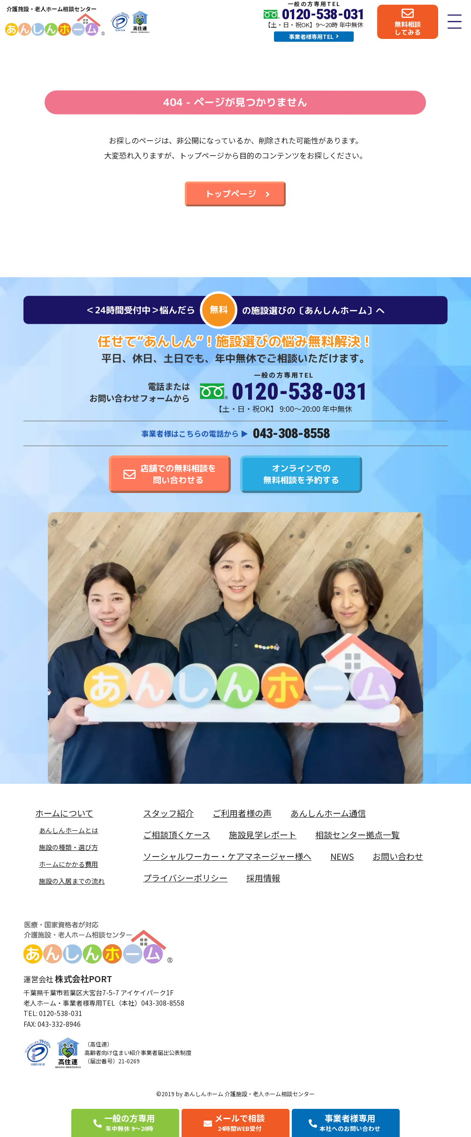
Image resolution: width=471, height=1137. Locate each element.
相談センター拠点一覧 (357, 834)
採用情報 (263, 878)
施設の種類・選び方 (68, 847)
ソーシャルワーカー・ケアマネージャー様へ (227, 856)
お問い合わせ (397, 856)
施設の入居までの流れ (72, 881)
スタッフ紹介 (168, 813)
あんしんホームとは (68, 830)
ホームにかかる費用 (68, 864)
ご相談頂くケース (176, 834)
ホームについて (66, 813)
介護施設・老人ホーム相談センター (52, 9)
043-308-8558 (291, 433)
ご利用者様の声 (242, 813)
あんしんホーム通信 (328, 813)
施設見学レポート (262, 834)
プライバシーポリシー (185, 878)
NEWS (342, 856)
